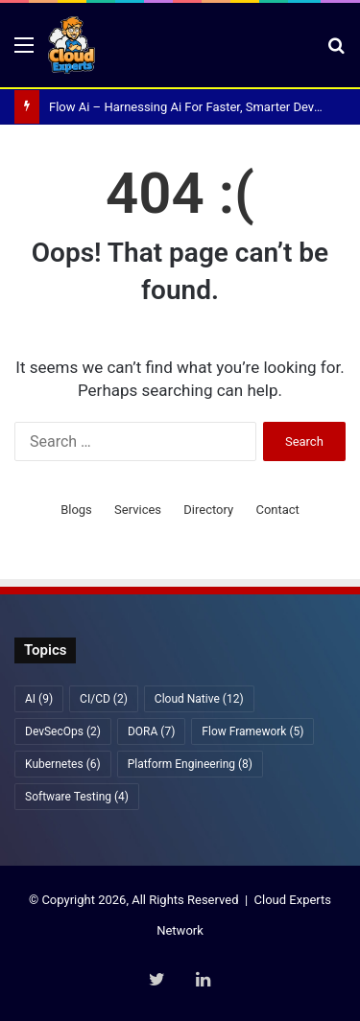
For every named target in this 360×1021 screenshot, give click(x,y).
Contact (277, 509)
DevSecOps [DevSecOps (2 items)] (63, 731)
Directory (208, 509)
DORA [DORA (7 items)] (151, 731)
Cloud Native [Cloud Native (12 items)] (199, 699)
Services (137, 509)
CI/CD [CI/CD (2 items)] (104, 699)
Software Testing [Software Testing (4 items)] (77, 796)
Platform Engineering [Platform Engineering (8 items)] (190, 764)
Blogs (76, 509)
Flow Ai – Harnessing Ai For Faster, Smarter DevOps (192, 107)
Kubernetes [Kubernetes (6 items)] (63, 764)
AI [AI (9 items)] (39, 699)
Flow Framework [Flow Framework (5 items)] (252, 731)
